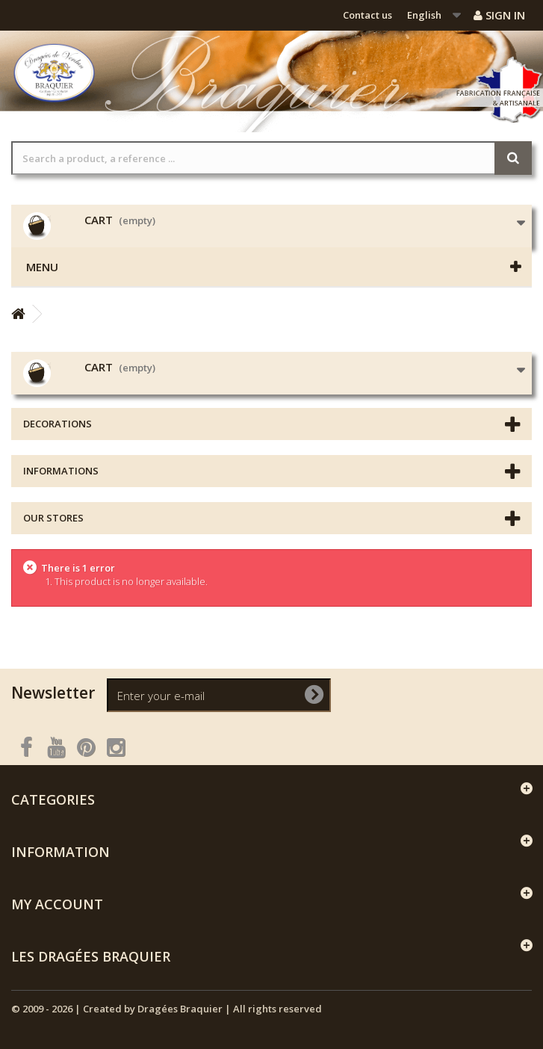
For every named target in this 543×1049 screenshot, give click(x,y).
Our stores (53, 517)
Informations (61, 470)
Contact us (367, 15)
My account (57, 904)
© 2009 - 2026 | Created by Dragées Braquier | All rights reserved (166, 1008)
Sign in (499, 14)
